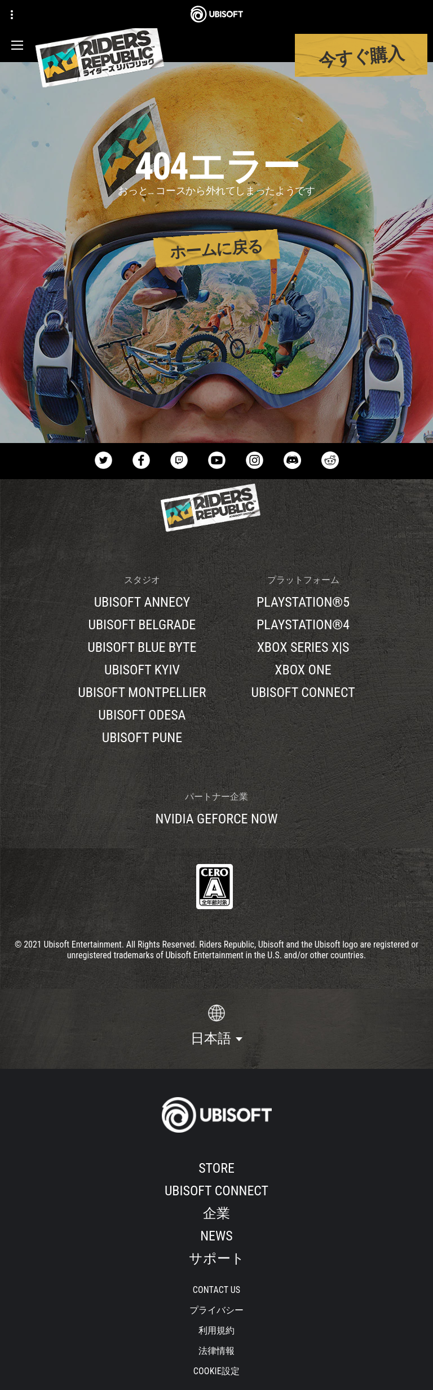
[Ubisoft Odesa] (142, 715)
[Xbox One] (303, 670)
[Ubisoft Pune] (142, 737)
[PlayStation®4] (303, 624)
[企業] (216, 1213)
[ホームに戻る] (216, 249)
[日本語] (216, 1025)
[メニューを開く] (17, 45)
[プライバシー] (216, 1310)
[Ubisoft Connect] (216, 1190)
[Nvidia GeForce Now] (216, 819)
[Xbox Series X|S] (303, 647)
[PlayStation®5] (303, 602)
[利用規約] (216, 1330)
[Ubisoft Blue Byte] (142, 647)
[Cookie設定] (216, 1371)
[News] (216, 1236)
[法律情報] (216, 1351)
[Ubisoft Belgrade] (142, 624)
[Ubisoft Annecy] (142, 602)
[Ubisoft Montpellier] (142, 692)
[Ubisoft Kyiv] (142, 670)
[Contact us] (217, 1290)
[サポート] (216, 1258)
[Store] (216, 1168)
